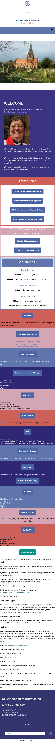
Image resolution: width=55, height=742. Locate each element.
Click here (4, 403)
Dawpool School (28, 354)
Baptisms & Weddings (27, 334)
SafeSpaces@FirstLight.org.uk (16, 645)
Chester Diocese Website (27, 241)
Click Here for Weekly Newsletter (27, 191)
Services (27, 315)
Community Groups (27, 451)
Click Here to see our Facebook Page (27, 210)
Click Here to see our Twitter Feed (27, 219)
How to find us (27, 512)
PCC (27, 432)
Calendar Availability (27, 481)
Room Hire (27, 467)
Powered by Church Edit (27, 740)
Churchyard (27, 415)
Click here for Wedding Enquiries (27, 344)
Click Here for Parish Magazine (27, 200)
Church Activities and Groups (27, 373)
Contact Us (27, 530)
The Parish (27, 395)
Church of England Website (27, 250)
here (17, 325)
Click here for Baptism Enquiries (27, 341)
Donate (27, 491)
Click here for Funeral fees (27, 347)
